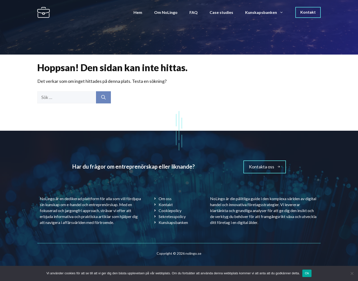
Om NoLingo (166, 12)
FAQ (193, 12)
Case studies (221, 12)
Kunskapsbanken (267, 12)
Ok (307, 273)
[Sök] (103, 97)
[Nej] (351, 273)
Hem (138, 12)
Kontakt (308, 12)
